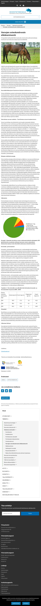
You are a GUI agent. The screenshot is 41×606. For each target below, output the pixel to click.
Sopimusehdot (4, 587)
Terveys (5, 419)
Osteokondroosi (10, 441)
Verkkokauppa (5, 1)
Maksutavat (4, 591)
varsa (3, 379)
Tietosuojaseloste (5, 593)
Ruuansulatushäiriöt (10, 450)
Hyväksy (26, 603)
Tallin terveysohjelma (9, 460)
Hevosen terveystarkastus (10, 455)
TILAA (30, 513)
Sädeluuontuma (9, 446)
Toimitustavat (4, 589)
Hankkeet (5, 492)
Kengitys (5, 483)
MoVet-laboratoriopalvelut (7, 555)
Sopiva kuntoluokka (9, 457)
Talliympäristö (7, 477)
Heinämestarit (4, 557)
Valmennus (6, 480)
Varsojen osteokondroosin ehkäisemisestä (16, 443)
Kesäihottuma (9, 434)
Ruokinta (5, 471)
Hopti (16, 1)
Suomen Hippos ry (5, 538)
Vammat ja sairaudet (9, 429)
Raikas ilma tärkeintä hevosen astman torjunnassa (18, 453)
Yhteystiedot (35, 1)
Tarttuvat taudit (8, 425)
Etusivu (3, 568)
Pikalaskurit (22, 1)
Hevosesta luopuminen (9, 464)
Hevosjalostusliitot (6, 542)
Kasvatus (5, 474)
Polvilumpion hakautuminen (12, 439)
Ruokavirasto (4, 546)
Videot (4, 486)
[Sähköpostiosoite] (11, 513)
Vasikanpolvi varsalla (11, 448)
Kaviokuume (9, 432)
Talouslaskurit (7, 489)
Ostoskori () (19, 17)
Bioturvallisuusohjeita (9, 462)
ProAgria (3, 544)
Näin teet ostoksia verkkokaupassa (9, 585)
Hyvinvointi (6, 416)
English (3, 3)
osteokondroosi (12, 379)
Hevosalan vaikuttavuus (10, 495)
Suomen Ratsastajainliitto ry (8, 540)
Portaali (12, 1)
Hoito (4, 468)
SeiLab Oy (3, 561)
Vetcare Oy (4, 559)
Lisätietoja (16, 603)
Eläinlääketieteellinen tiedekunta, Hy (10, 548)
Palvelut (29, 1)
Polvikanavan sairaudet (11, 436)
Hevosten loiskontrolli (9, 427)
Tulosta (5, 398)
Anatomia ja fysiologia (9, 422)
